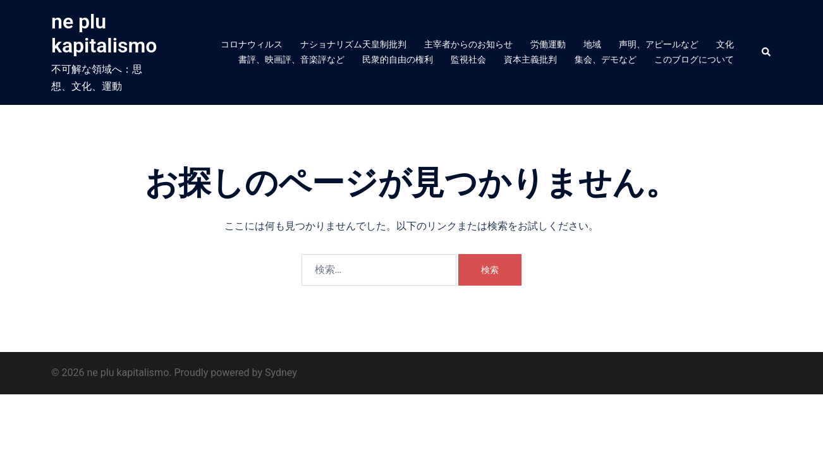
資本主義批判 (530, 59)
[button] (767, 52)
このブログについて (694, 59)
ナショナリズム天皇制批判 (353, 44)
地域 (592, 44)
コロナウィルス (252, 44)
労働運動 (548, 44)
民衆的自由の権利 (397, 59)
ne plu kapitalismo (104, 33)
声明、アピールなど (658, 44)
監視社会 (468, 59)
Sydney (281, 373)
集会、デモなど (606, 59)
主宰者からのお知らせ (468, 44)
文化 (725, 44)
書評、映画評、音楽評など (291, 59)
